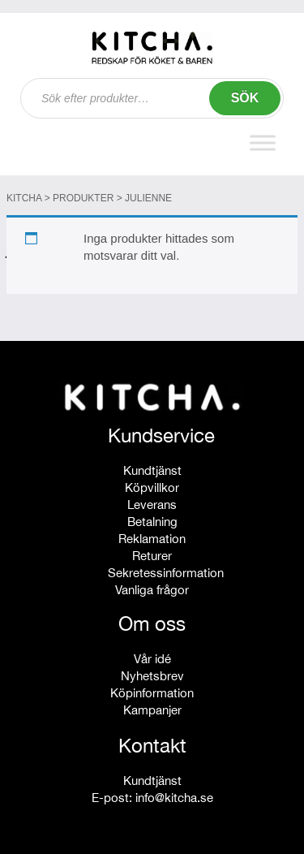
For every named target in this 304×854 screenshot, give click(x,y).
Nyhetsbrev (152, 676)
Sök (245, 98)
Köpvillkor (152, 487)
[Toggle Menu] (263, 142)
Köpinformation (152, 693)
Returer (152, 556)
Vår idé (152, 659)
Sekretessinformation (166, 573)
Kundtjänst (152, 470)
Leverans (152, 504)
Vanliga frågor (152, 590)
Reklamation (152, 539)
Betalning (152, 521)
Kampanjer (152, 710)
